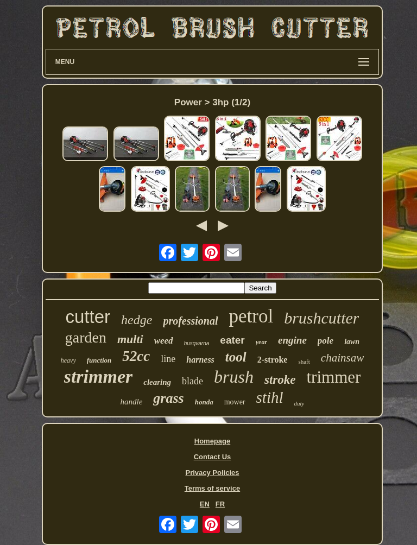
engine (292, 340)
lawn (351, 342)
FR (220, 504)
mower (234, 402)
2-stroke (272, 359)
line (168, 358)
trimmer (333, 376)
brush (234, 376)
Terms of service (212, 488)
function (99, 360)
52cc (136, 356)
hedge (136, 320)
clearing (157, 382)
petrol (251, 316)
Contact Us (212, 457)
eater (232, 340)
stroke (280, 379)
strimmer (98, 376)
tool (236, 357)
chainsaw (342, 357)
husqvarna (197, 343)
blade (192, 381)
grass (168, 398)
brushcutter (321, 318)
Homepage (212, 441)
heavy (68, 360)
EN (205, 504)
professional (190, 321)
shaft (303, 361)
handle (132, 401)
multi (130, 339)
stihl (269, 397)
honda (204, 402)
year (261, 342)
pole (325, 340)
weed (163, 340)
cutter (88, 317)
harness (200, 359)
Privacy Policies (212, 472)
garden (85, 337)
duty (299, 403)
